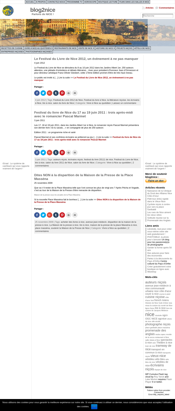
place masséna (42, 228)
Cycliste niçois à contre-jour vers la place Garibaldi (158, 207)
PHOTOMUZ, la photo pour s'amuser (158, 238)
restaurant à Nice (162, 337)
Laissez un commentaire (124, 103)
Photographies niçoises (39, 52)
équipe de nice (160, 370)
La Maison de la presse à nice (63, 225)
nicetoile (158, 315)
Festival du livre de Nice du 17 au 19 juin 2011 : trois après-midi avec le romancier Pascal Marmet (83, 114)
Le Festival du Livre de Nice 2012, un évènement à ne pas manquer (86, 59)
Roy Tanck (159, 376)
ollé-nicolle (156, 321)
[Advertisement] (16, 108)
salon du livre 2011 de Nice (59, 162)
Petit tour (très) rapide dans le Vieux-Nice (158, 200)
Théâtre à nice (164, 342)
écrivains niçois (75, 159)
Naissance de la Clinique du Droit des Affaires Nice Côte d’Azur (159, 193)
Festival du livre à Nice (95, 100)
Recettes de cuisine (12, 48)
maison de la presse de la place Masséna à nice (113, 225)
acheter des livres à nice (72, 222)
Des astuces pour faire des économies (158, 254)
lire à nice (47, 103)
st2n (154, 343)
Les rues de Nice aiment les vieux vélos (159, 213)
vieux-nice (158, 356)
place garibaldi (151, 328)
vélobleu (149, 359)
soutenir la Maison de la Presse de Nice (70, 228)
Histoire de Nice (104, 48)
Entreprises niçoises (12, 52)
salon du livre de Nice (63, 103)
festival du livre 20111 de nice (98, 159)
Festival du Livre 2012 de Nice (68, 100)
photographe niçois (158, 324)
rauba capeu (160, 334)
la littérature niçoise (116, 100)
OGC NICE (151, 318)
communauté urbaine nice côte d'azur (158, 289)
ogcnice (162, 318)
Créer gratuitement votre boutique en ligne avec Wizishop (159, 269)
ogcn (165, 315)
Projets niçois (124, 48)
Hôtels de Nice (142, 48)
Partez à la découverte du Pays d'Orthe (159, 259)
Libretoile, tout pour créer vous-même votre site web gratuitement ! (159, 231)
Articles (149, 7)
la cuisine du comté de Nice (161, 305)
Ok (94, 406)
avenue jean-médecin (96, 222)
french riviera (161, 300)
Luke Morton (151, 379)
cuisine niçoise (155, 297)
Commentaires (166, 7)
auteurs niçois (60, 159)
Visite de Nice (85, 48)
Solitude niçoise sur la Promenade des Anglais (158, 219)
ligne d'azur (149, 308)
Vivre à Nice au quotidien (37, 48)
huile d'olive (163, 303)
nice (149, 314)
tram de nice (150, 346)
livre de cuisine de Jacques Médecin (158, 309)
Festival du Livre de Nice (126, 159)
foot (152, 300)
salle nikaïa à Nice (152, 340)
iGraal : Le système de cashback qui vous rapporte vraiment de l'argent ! (16, 166)
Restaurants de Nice (65, 48)
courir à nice (152, 293)
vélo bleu (160, 359)
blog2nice (42, 10)
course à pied (164, 294)
